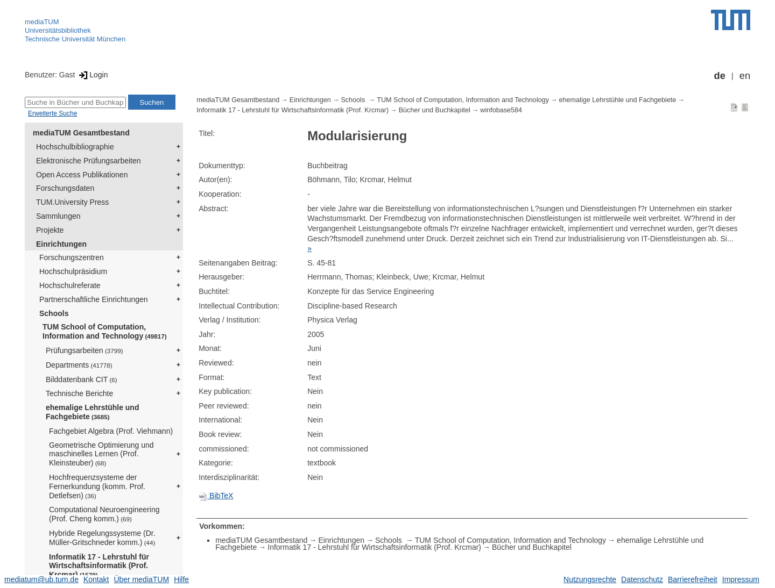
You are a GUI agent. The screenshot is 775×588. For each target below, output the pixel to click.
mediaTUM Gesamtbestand (81, 132)
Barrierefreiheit (692, 579)
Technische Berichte (79, 393)
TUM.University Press (72, 202)
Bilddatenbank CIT (81, 379)
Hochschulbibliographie (75, 146)
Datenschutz (642, 579)
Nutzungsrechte (589, 579)
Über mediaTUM (141, 579)
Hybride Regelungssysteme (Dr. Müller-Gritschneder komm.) (102, 538)
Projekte (50, 230)
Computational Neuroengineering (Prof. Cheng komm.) (104, 514)
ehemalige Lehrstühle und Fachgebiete (92, 412)
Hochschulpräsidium (73, 271)
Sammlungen (58, 216)
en (744, 75)
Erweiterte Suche (52, 113)
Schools (53, 313)
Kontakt (96, 579)
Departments (79, 365)
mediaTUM (42, 22)
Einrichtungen (61, 244)
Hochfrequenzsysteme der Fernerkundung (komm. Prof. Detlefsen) (97, 486)
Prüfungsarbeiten (84, 350)
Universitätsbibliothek (58, 30)
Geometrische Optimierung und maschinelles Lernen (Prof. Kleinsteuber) (101, 454)
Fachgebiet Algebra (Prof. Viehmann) (111, 431)
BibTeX (216, 495)
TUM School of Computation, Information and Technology (105, 331)
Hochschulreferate (70, 285)
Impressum (740, 579)
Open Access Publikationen (82, 174)
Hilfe (181, 579)
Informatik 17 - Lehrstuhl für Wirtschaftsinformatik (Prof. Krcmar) (99, 566)
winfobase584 (501, 110)
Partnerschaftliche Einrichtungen (93, 299)
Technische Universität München (75, 39)
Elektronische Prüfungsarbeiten (88, 160)
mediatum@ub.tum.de (41, 579)
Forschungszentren (71, 257)
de (719, 75)
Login (92, 74)
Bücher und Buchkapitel (434, 110)
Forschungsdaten (65, 188)
